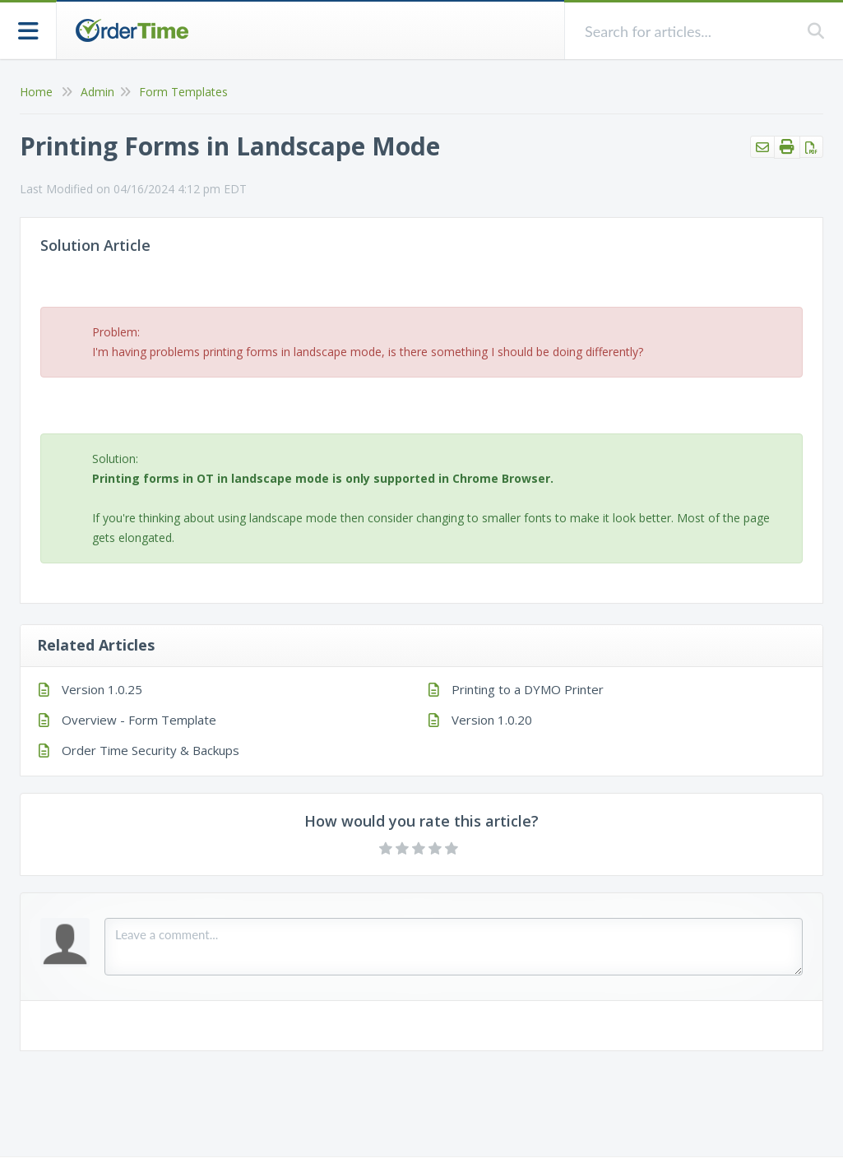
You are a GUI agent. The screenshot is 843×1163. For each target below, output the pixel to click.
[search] (686, 30)
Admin (97, 92)
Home (36, 92)
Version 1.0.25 (102, 689)
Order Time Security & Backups (150, 750)
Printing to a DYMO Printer (528, 689)
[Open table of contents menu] (28, 29)
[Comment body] (453, 946)
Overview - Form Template (139, 719)
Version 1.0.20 (492, 719)
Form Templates (183, 92)
